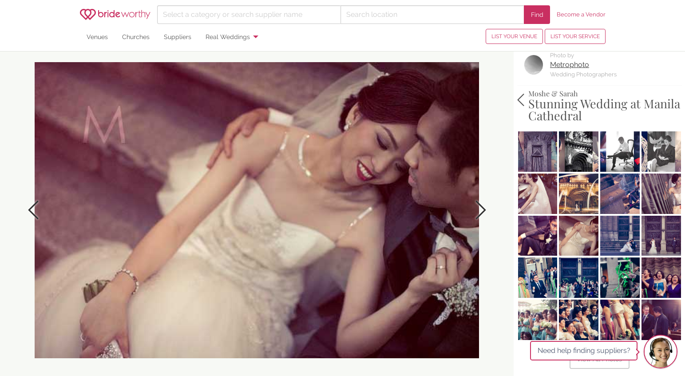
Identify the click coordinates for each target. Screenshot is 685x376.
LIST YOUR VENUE (514, 36)
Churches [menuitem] (136, 36)
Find (537, 14)
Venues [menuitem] (97, 36)
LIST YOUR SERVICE (575, 36)
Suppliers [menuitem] (177, 36)
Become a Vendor (581, 14)
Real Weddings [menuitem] (228, 36)
